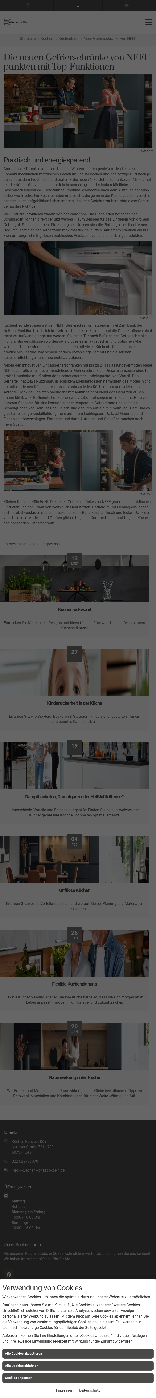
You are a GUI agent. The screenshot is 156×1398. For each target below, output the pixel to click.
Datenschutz (89, 1390)
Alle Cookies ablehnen (21, 1366)
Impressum (65, 1390)
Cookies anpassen (18, 1378)
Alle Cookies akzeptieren (23, 1353)
